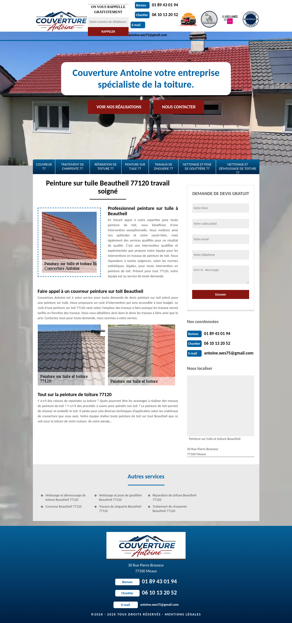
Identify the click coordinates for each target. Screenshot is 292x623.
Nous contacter (178, 107)
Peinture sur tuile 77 (135, 166)
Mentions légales (183, 614)
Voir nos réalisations (118, 107)
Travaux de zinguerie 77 (163, 166)
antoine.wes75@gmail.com (229, 353)
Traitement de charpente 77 (72, 166)
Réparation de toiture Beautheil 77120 (174, 497)
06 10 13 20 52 (156, 14)
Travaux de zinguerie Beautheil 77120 (120, 508)
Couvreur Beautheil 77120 (64, 506)
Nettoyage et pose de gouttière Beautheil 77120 (120, 497)
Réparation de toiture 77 (105, 166)
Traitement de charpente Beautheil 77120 (170, 508)
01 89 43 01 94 (156, 5)
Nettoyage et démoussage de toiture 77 (237, 168)
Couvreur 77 (44, 166)
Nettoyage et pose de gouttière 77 (197, 166)
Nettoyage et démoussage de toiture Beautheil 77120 (66, 497)
